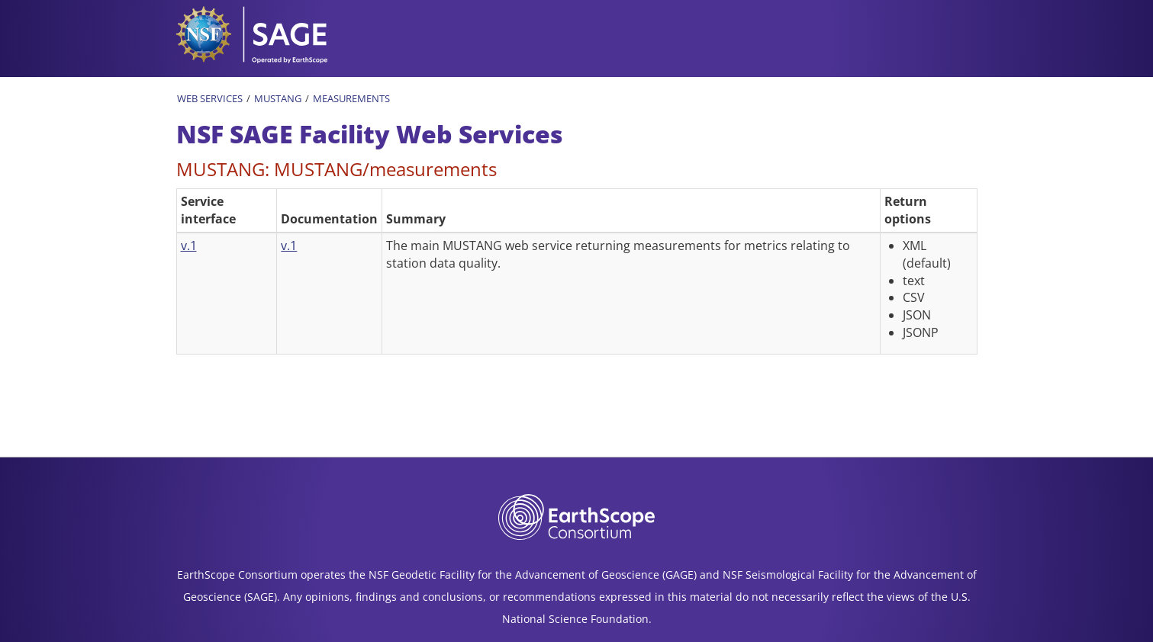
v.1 (189, 245)
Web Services (210, 98)
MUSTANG (277, 98)
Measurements (351, 98)
